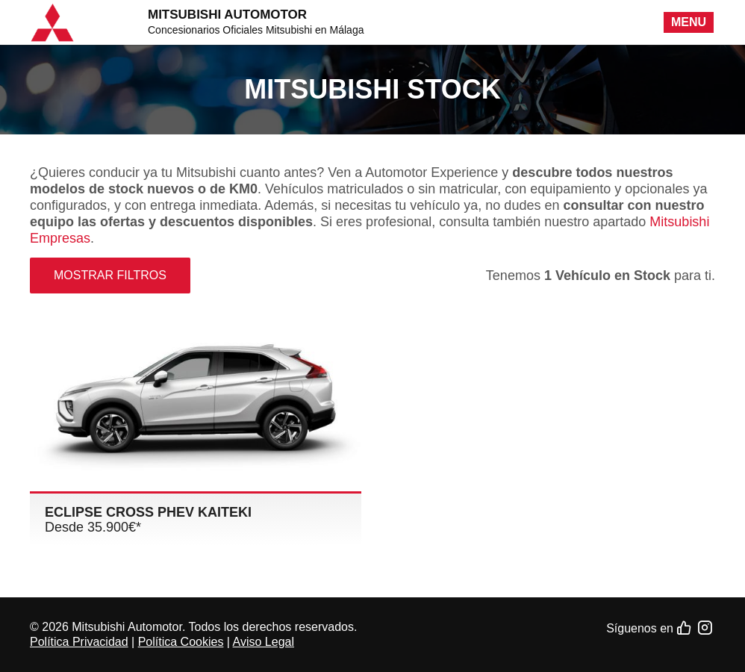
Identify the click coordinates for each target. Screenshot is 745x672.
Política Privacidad (79, 641)
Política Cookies (181, 641)
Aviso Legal (263, 641)
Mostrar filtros (110, 275)
